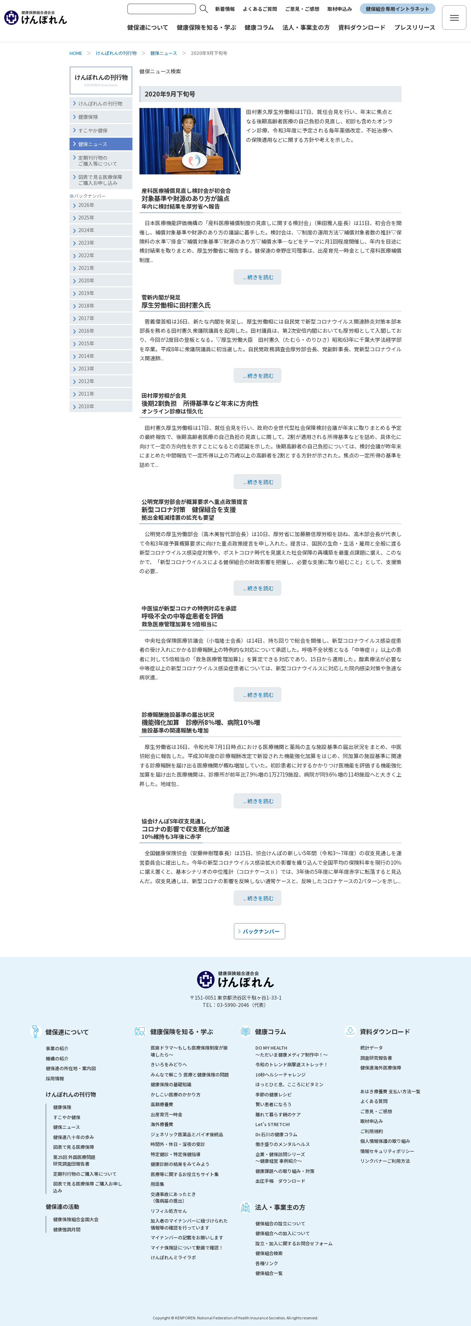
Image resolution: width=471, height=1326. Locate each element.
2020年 (86, 280)
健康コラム (270, 1031)
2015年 (86, 343)
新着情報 (225, 8)
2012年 (86, 380)
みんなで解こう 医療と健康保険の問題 (190, 1074)
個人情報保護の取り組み (385, 1141)
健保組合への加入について (282, 1233)
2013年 (86, 368)
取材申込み (339, 8)
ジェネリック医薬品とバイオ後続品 (187, 1134)
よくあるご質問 (260, 8)
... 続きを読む (258, 277)
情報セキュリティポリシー (387, 1151)
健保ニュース (163, 53)
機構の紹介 (57, 1058)
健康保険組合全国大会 (76, 1219)
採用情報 (55, 1078)
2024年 (86, 229)
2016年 (86, 330)
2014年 (86, 355)
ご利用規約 (371, 1131)
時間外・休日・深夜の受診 (178, 1144)
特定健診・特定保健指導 (176, 1154)
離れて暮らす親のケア (278, 1114)
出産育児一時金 (166, 1114)
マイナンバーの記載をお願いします (187, 1237)
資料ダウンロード (385, 1031)
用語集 (157, 1184)
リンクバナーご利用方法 (385, 1161)
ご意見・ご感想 (302, 8)
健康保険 (88, 116)
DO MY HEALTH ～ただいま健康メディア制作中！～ (291, 1051)
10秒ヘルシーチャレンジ (280, 1074)
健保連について (67, 1031)
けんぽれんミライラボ (173, 1257)
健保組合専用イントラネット (397, 8)
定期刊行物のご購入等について (97, 160)
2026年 (86, 204)
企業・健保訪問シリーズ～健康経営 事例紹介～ (280, 1158)
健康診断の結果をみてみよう (180, 1164)
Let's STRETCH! (272, 1124)
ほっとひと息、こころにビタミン (289, 1084)
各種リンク (266, 1263)
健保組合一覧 (269, 1273)
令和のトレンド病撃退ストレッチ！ (291, 1064)
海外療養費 (162, 1124)
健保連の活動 (62, 1206)
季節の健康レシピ (273, 1094)
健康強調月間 (66, 1229)
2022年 (86, 255)
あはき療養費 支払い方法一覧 (390, 1091)
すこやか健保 (93, 130)
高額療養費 (162, 1104)
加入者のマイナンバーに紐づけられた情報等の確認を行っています (189, 1224)
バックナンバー (261, 931)
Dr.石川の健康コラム (276, 1134)
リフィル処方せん (169, 1211)
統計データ (371, 1047)
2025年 (86, 217)
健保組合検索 (269, 1253)
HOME (76, 53)
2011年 (86, 393)
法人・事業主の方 (280, 1206)
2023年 (86, 242)
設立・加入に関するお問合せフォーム (294, 1243)
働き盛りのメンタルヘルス (282, 1144)
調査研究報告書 (376, 1057)
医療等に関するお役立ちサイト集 (185, 1174)
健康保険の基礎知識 (171, 1084)
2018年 (86, 305)
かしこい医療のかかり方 (176, 1094)
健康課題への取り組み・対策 (284, 1171)
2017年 (86, 318)
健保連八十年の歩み (73, 1137)
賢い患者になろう (273, 1104)
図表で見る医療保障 (73, 1147)
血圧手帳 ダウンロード (280, 1180)
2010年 (86, 406)
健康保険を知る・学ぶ (181, 1031)
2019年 (86, 292)
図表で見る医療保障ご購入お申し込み (100, 179)
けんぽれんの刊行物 (116, 53)
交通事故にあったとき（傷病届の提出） (173, 1197)
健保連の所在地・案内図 (71, 1068)
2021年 (86, 267)
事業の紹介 (57, 1048)
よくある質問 (373, 1101)
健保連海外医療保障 (380, 1067)
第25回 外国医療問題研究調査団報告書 (74, 1160)
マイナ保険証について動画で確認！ (187, 1247)
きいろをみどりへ (169, 1064)
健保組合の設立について (280, 1223)
